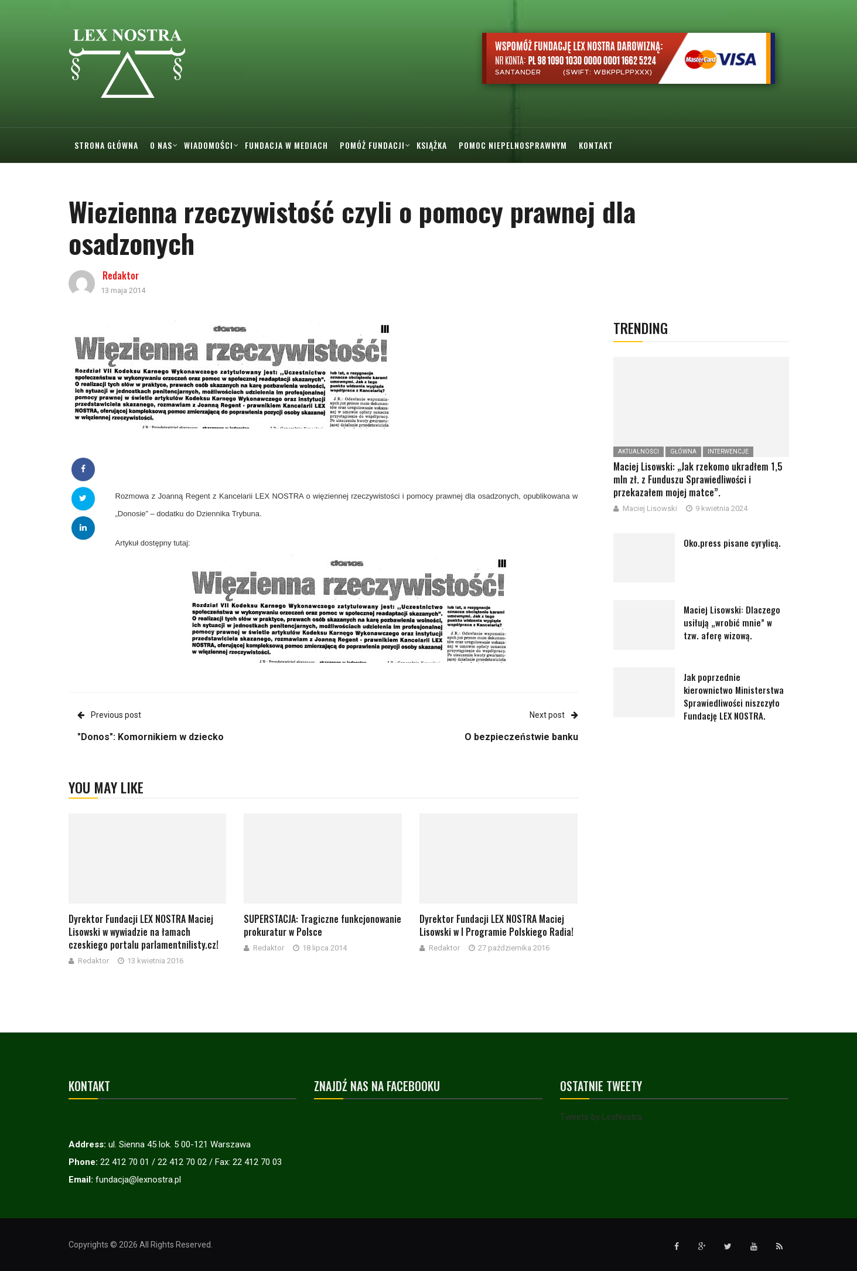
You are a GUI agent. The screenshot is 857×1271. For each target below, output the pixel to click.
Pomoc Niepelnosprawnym (513, 145)
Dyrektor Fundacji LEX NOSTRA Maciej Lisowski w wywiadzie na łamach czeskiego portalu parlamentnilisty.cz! (143, 932)
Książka (431, 145)
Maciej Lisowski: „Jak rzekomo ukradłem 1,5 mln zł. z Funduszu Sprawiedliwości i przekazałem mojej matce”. (698, 479)
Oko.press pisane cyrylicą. (732, 542)
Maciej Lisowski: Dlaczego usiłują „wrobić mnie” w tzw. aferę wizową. (732, 622)
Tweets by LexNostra (601, 1117)
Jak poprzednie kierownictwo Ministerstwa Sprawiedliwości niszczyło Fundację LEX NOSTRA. (734, 696)
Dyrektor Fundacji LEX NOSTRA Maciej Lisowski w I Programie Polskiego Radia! (496, 925)
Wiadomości (208, 145)
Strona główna (106, 145)
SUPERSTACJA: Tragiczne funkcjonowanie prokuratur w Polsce (322, 925)
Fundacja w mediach (286, 145)
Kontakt (596, 145)
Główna (683, 451)
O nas (161, 145)
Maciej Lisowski (650, 508)
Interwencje (728, 451)
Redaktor (121, 275)
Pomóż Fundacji (372, 145)
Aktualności (638, 451)
